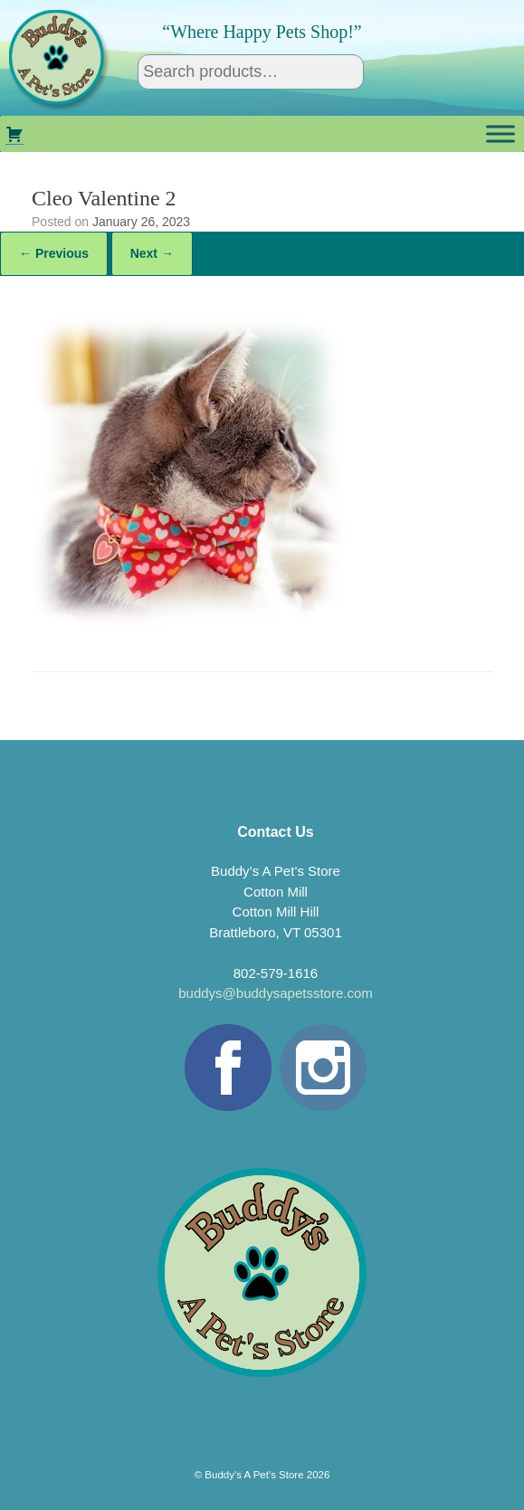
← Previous (54, 253)
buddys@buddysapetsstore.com (275, 993)
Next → (152, 253)
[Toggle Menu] (500, 133)
